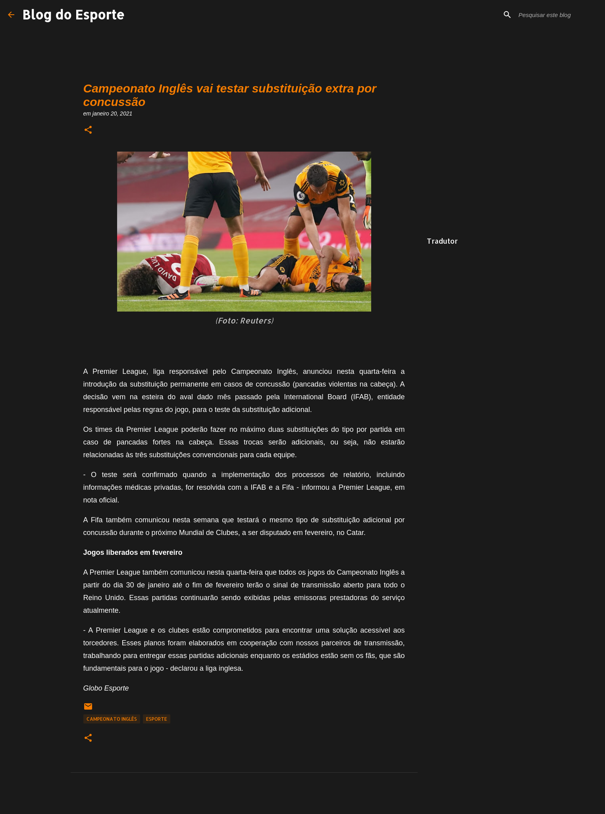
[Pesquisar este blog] (557, 14)
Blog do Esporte (73, 14)
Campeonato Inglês (112, 719)
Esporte (156, 719)
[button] (88, 130)
